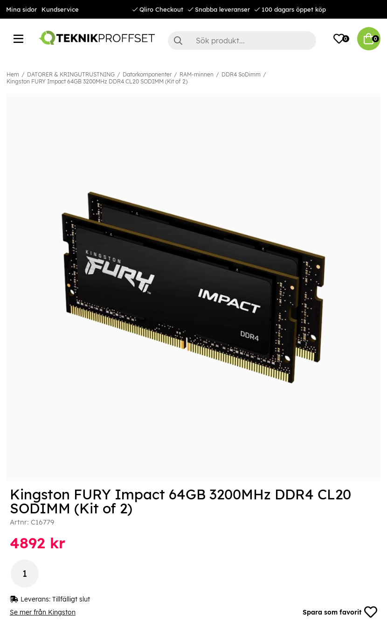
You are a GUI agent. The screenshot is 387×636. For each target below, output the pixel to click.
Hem (13, 74)
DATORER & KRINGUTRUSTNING (71, 74)
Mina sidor (21, 9)
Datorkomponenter (147, 74)
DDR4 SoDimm (241, 74)
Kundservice (60, 9)
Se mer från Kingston (43, 612)
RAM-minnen (197, 74)
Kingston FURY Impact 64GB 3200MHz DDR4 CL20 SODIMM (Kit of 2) (97, 81)
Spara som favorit (340, 612)
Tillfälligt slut (71, 599)
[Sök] (242, 40)
